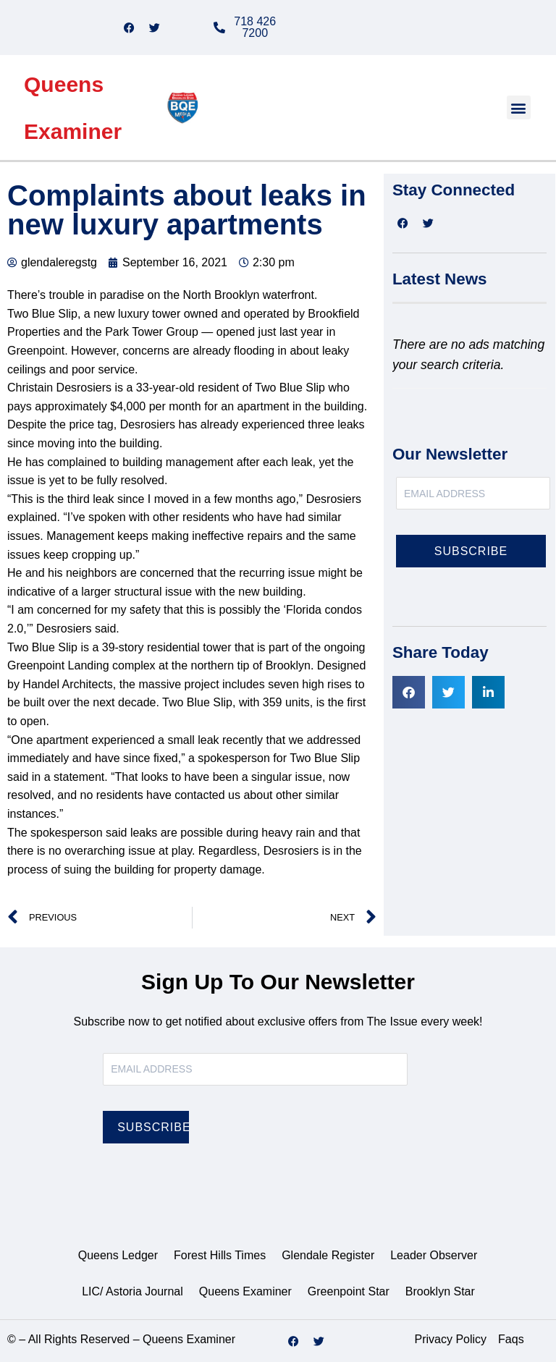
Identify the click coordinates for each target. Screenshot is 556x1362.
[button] (519, 107)
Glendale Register (328, 1255)
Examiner (73, 131)
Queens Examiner (245, 1291)
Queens (64, 84)
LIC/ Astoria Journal (132, 1291)
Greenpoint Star (348, 1291)
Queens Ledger (118, 1255)
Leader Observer (433, 1255)
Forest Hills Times (220, 1255)
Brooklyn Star (440, 1291)
